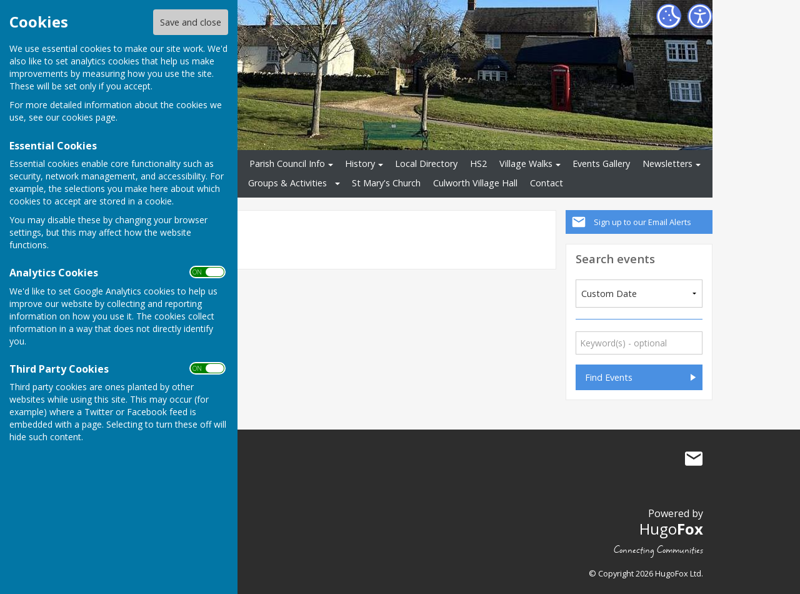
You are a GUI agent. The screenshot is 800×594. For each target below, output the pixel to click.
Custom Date (609, 294)
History (360, 163)
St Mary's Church (386, 183)
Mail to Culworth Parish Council (693, 459)
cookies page (89, 117)
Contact (546, 183)
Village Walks (525, 163)
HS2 (478, 163)
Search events (615, 258)
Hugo (671, 528)
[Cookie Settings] (668, 16)
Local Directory (426, 163)
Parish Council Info (287, 163)
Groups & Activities (287, 183)
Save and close (190, 22)
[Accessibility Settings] (700, 16)
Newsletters (667, 163)
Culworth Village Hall (475, 183)
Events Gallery (601, 163)
